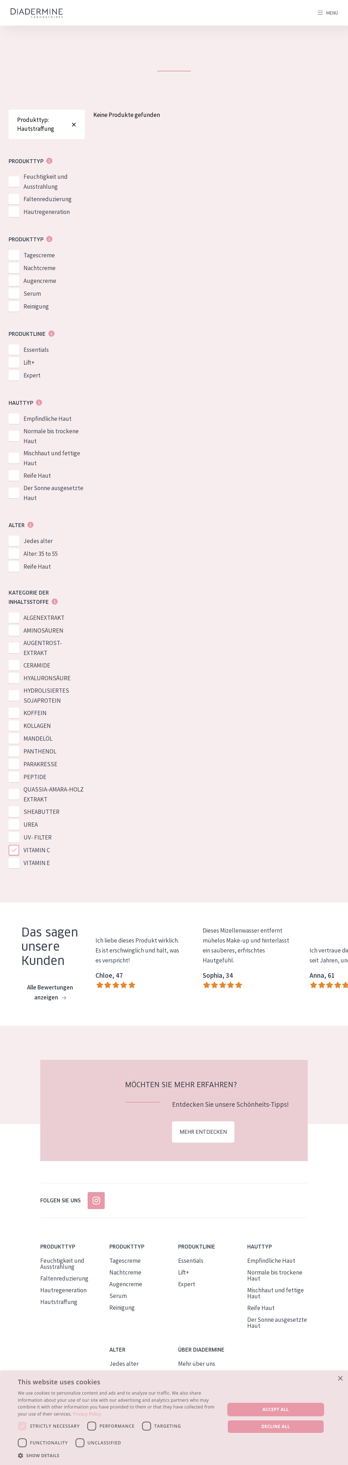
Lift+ (29, 362)
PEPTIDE (35, 777)
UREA (31, 824)
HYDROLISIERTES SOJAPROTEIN (46, 695)
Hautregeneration (47, 212)
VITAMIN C (37, 850)
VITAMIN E (37, 863)
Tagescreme (39, 255)
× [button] (340, 1378)
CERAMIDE (37, 665)
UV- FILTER (38, 837)
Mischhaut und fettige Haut (52, 458)
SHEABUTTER (41, 812)
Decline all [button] (275, 1426)
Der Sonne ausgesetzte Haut (53, 493)
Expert (32, 375)
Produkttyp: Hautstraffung (46, 124)
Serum (32, 293)
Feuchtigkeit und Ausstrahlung (46, 181)
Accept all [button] (276, 1409)
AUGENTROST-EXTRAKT (43, 648)
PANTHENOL (40, 751)
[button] (118, 1455)
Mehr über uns (196, 1364)
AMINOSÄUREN (43, 630)
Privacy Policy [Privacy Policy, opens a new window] (87, 1414)
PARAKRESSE (40, 764)
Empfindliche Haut (48, 419)
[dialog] (174, 1418)
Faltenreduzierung (48, 199)
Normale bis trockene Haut (51, 436)
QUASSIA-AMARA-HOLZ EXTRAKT (54, 794)
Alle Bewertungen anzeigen (50, 993)
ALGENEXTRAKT (44, 618)
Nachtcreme (40, 268)
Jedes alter (38, 541)
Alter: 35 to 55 (41, 554)
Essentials (36, 350)
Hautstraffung (58, 1302)
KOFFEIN (35, 713)
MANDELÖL (38, 738)
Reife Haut (37, 475)
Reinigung (36, 306)
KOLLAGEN (37, 726)
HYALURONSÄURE (47, 678)
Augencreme (40, 281)
